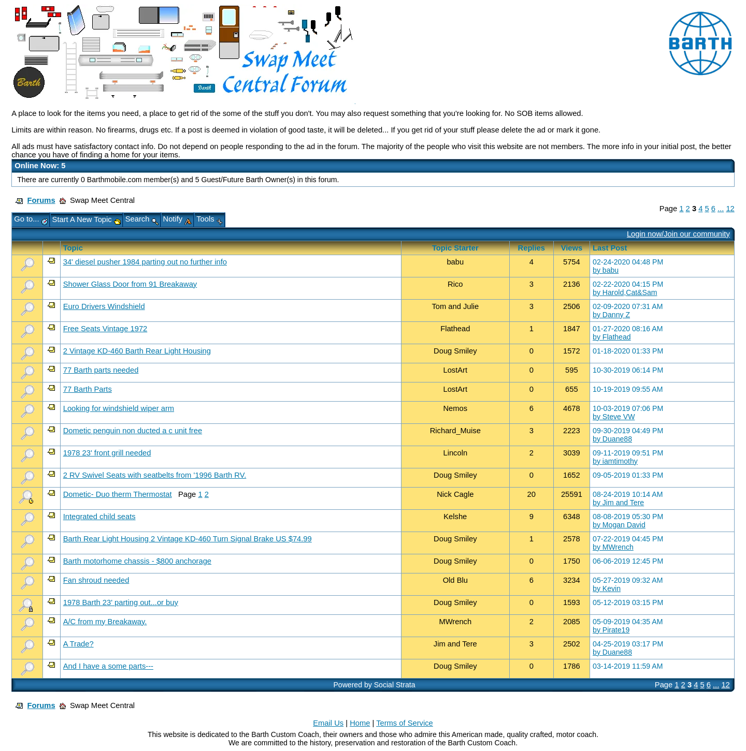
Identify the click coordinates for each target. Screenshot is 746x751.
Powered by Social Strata (374, 685)
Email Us (328, 723)
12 (730, 208)
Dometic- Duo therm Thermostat (117, 494)
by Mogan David (619, 525)
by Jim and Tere (618, 502)
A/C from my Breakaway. (105, 621)
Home (360, 723)
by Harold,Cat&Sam (625, 292)
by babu (606, 270)
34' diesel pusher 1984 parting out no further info (145, 262)
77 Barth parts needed (101, 370)
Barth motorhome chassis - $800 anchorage (137, 561)
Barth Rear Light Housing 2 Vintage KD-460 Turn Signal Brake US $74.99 (187, 539)
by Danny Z (611, 315)
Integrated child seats (99, 516)
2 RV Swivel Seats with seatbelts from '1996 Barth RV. (155, 475)
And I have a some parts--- (108, 666)
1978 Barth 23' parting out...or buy (120, 602)
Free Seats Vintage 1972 (105, 329)
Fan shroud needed (96, 580)
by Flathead (612, 337)
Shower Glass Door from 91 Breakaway (130, 284)
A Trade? (78, 644)
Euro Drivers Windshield (104, 306)
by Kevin (607, 588)
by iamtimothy (615, 461)
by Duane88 (612, 439)
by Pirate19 (611, 630)
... (721, 208)
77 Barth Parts (87, 389)
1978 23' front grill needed (107, 453)
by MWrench (613, 547)
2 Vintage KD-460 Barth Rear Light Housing (137, 351)
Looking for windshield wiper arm (118, 408)
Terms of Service (404, 723)
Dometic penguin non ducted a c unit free (132, 430)
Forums (41, 200)
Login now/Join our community (678, 234)
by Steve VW (614, 417)
